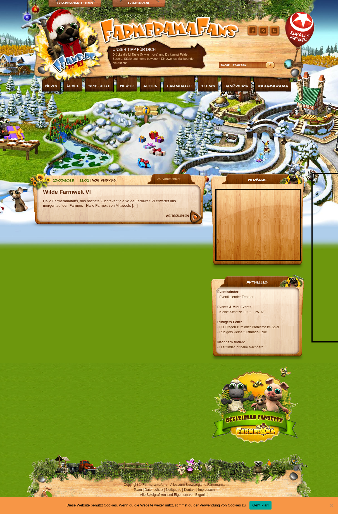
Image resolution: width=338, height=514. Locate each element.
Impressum (206, 490)
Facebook (138, 2)
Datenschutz (154, 490)
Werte (127, 85)
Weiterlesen (177, 215)
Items (208, 85)
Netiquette (173, 490)
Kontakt (190, 490)
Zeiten (150, 85)
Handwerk (236, 85)
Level (73, 85)
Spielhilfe (99, 85)
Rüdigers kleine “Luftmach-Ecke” (243, 332)
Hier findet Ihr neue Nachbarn (241, 347)
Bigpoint (201, 495)
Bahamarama (273, 85)
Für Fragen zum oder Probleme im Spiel (249, 327)
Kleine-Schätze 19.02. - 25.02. (241, 312)
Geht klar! (260, 505)
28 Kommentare (168, 179)
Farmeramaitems (75, 2)
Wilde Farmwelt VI (67, 192)
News (51, 85)
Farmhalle (179, 85)
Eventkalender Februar (236, 297)
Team (138, 490)
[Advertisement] (118, 132)
